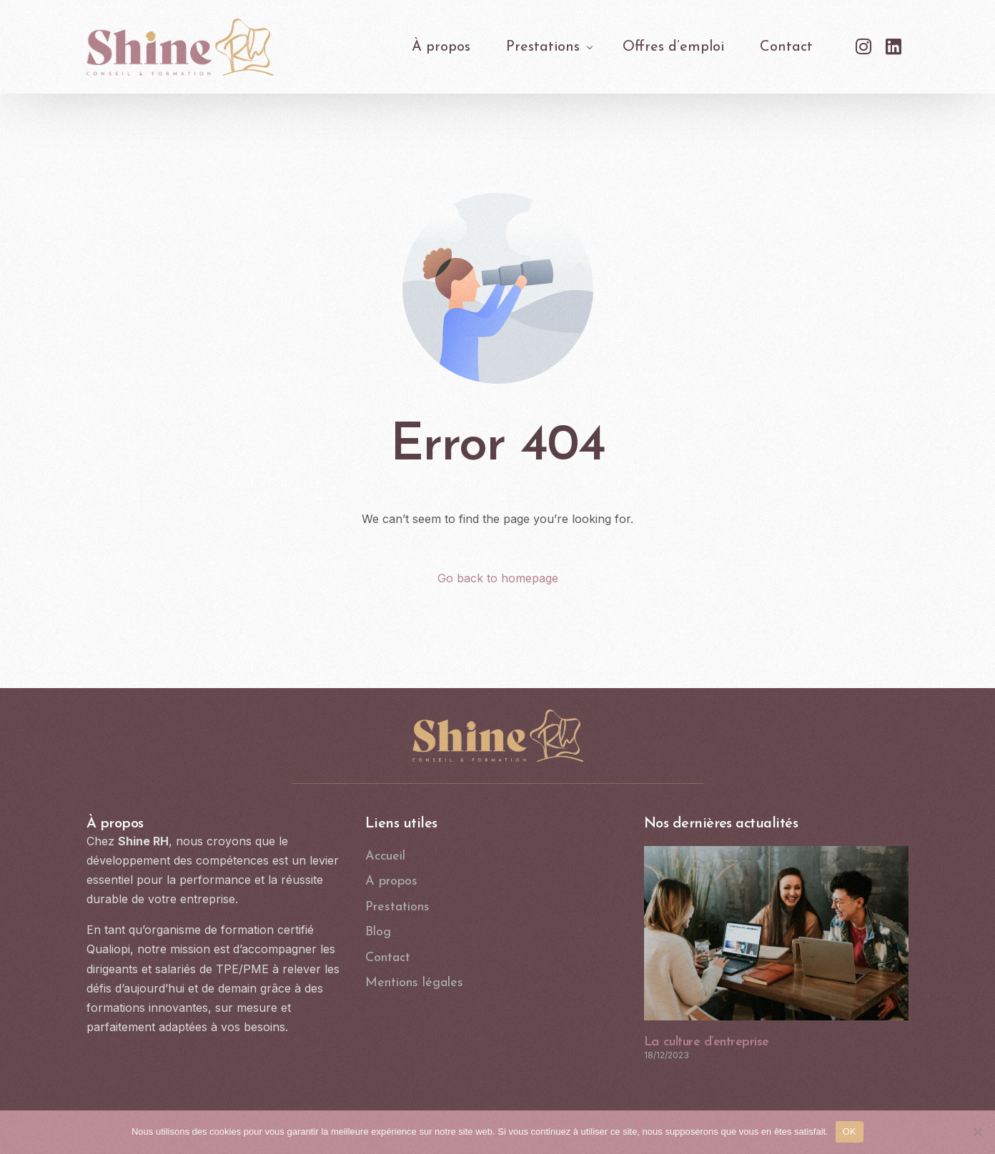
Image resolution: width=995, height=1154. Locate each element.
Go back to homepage (497, 578)
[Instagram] (863, 45)
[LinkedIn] (893, 45)
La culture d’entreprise (706, 1042)
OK (849, 1131)
